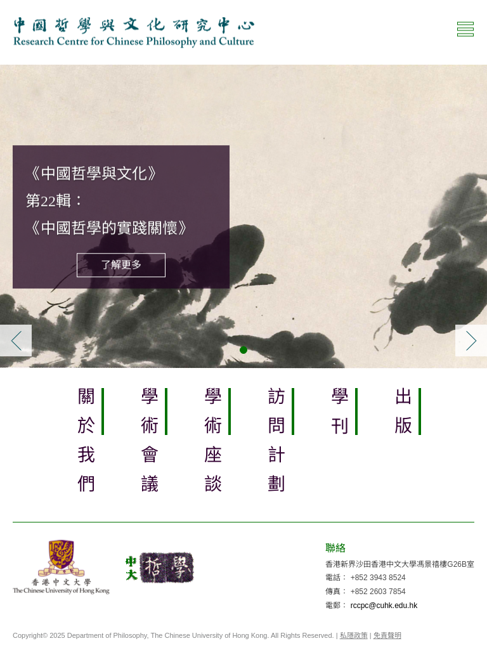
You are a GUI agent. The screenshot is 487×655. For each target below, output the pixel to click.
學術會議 (149, 446)
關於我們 (85, 446)
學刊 (339, 417)
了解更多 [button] (121, 264)
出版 (402, 417)
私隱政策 (354, 635)
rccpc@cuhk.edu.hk (384, 605)
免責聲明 (387, 635)
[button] (16, 340)
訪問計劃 (275, 446)
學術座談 (212, 446)
